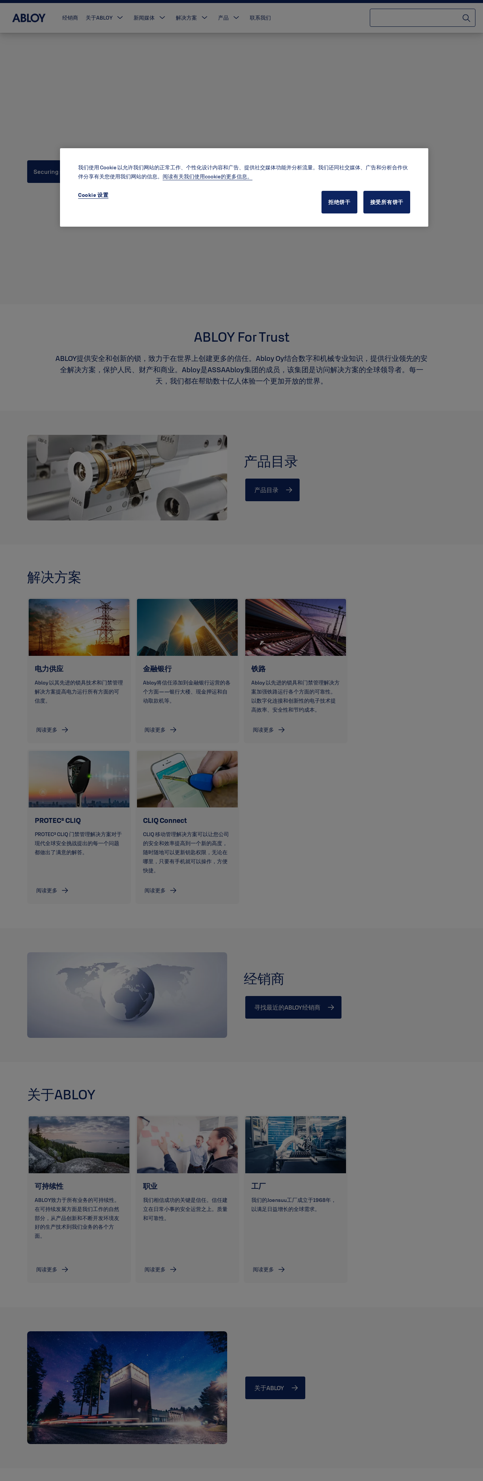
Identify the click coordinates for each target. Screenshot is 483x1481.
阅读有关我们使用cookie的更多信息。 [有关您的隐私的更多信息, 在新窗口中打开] (207, 176)
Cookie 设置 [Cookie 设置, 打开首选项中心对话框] (93, 195)
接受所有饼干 (386, 202)
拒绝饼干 (339, 202)
